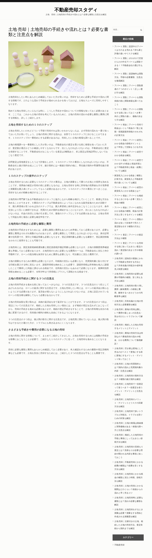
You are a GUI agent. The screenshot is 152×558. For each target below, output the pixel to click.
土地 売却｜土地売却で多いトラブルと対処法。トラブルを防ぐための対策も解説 (128, 414)
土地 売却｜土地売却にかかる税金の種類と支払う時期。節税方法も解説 (128, 477)
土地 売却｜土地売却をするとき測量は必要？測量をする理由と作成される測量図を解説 (128, 513)
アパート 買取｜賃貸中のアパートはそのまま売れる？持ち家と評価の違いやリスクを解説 (128, 50)
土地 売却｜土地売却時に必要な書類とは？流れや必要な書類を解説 (128, 501)
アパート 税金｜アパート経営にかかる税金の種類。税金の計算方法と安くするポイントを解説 (128, 211)
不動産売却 (119, 545)
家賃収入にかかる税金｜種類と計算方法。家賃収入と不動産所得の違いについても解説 (128, 179)
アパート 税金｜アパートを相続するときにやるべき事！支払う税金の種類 (128, 199)
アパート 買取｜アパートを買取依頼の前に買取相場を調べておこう (128, 101)
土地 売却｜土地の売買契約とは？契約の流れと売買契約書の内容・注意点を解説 (128, 367)
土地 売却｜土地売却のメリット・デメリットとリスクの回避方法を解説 (128, 403)
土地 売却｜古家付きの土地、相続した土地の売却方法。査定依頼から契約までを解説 (128, 525)
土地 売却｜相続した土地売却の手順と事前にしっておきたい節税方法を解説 (128, 438)
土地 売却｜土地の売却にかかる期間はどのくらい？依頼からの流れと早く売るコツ (128, 489)
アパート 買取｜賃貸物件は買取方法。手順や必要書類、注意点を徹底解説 (128, 77)
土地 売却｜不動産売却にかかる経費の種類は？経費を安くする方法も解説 (128, 465)
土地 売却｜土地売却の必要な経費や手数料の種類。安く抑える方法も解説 (128, 277)
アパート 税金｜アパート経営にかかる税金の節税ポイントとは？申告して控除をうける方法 (128, 143)
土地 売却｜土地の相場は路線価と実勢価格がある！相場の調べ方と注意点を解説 (128, 426)
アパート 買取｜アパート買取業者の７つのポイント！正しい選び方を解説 (128, 89)
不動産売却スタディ (76, 10)
